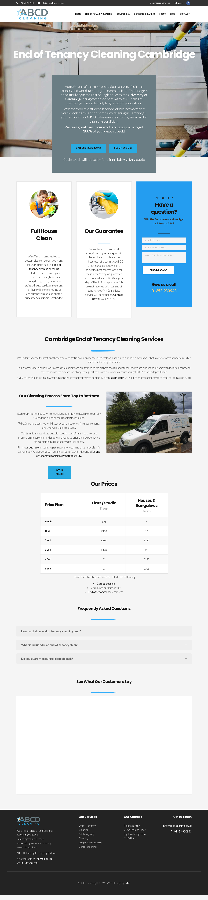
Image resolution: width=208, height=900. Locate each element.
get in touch (117, 377)
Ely (79, 455)
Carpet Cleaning (88, 846)
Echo (127, 883)
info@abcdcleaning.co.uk (53, 3)
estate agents (112, 253)
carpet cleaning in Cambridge (46, 298)
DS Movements (30, 863)
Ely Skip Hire (45, 858)
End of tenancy (97, 592)
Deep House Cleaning (90, 842)
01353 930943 (27, 3)
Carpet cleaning (106, 583)
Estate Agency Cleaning (86, 836)
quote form (35, 447)
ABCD (91, 117)
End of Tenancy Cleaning (87, 828)
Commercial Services (160, 2)
